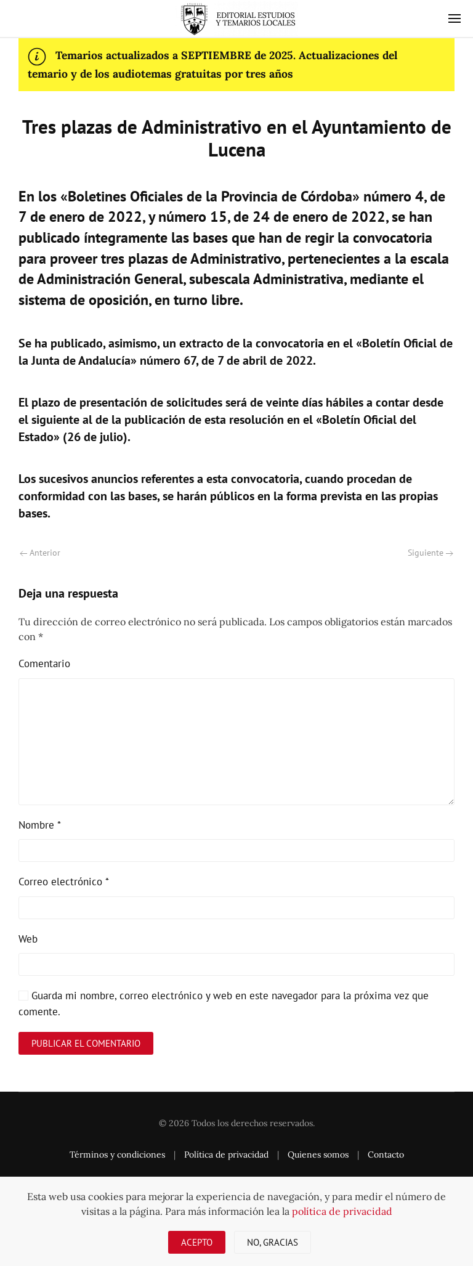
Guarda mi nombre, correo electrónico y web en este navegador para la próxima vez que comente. (223, 1003)
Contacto (386, 1154)
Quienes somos (318, 1154)
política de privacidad (342, 1211)
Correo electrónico (63, 881)
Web (28, 939)
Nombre (39, 825)
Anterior (40, 552)
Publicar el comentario (85, 1043)
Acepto (196, 1242)
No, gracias (272, 1242)
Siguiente (430, 552)
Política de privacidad (226, 1154)
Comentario (44, 663)
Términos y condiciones (117, 1154)
